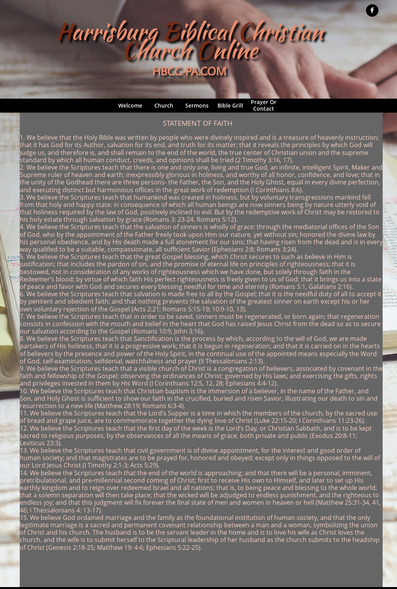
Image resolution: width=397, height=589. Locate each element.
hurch (163, 50)
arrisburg (117, 31)
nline (234, 50)
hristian (287, 31)
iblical (208, 31)
